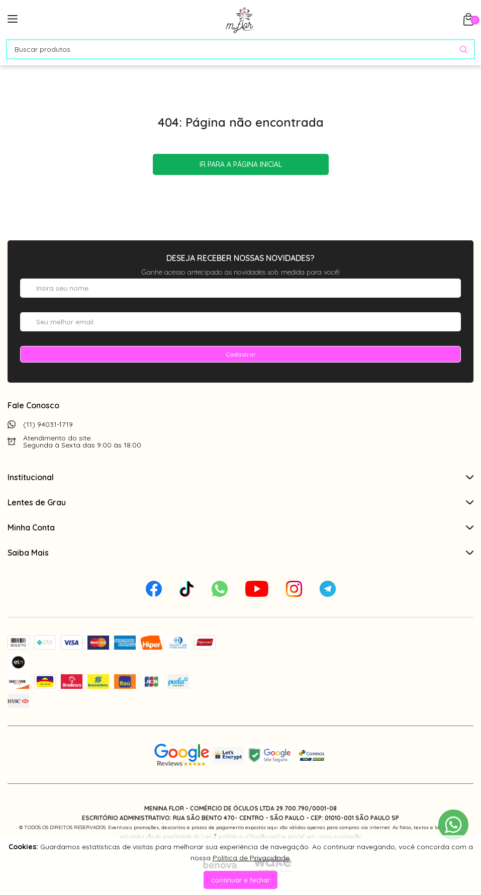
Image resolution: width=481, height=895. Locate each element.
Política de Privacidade (251, 857)
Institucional (240, 477)
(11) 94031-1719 (48, 424)
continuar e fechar (240, 880)
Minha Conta (240, 527)
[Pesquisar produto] (463, 49)
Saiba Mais (240, 553)
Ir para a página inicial (241, 164)
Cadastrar (241, 354)
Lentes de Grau (240, 502)
